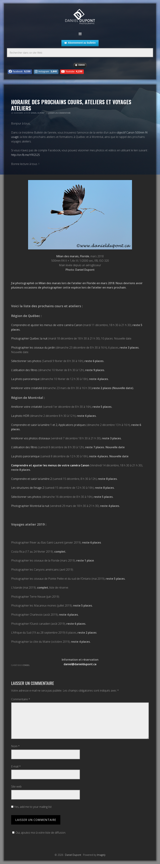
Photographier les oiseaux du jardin (33, 347)
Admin (80, 65)
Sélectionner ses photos (26, 361)
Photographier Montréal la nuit (30, 506)
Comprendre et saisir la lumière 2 (31, 479)
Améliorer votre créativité (26, 388)
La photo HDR (20, 416)
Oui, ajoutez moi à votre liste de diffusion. (38, 833)
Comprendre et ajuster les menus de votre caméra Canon (46, 325)
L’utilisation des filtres (24, 370)
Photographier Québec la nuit (29, 338)
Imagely (101, 854)
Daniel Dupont (80, 17)
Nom (15, 746)
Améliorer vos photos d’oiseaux (30, 438)
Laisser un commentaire (59, 113)
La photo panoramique (25, 379)
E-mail (16, 766)
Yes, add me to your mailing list (31, 807)
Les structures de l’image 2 (27, 488)
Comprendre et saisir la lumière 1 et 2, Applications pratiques (48, 425)
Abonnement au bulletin (79, 43)
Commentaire (20, 699)
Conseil (26, 665)
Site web (16, 786)
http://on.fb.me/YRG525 (25, 155)
